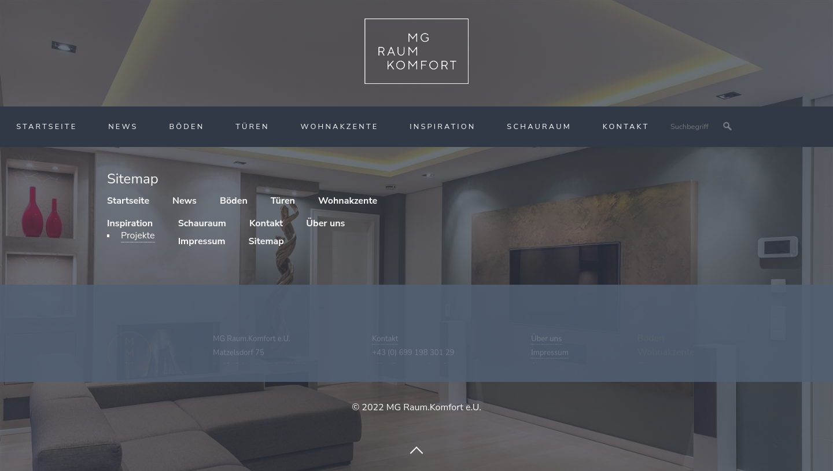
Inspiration (443, 127)
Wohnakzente (339, 127)
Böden (186, 127)
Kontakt (626, 127)
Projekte (138, 235)
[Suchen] (727, 126)
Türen (252, 127)
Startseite (46, 127)
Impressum (549, 358)
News (123, 127)
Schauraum (539, 127)
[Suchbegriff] (701, 126)
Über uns (546, 344)
